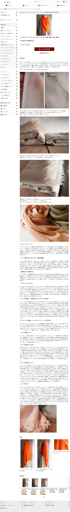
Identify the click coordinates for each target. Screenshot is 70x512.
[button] (20, 488)
